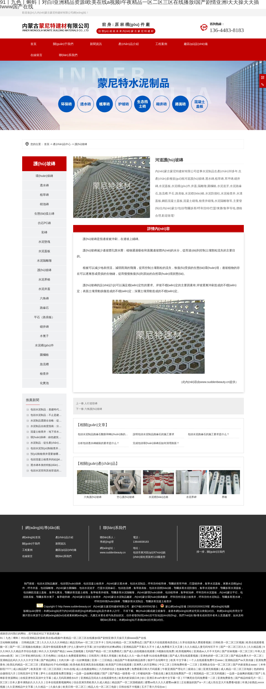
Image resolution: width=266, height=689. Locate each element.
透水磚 (44, 185)
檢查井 (44, 374)
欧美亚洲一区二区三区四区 (46, 669)
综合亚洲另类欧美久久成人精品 (92, 682)
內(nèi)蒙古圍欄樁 (66, 588)
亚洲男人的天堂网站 (146, 664)
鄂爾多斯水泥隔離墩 (122, 592)
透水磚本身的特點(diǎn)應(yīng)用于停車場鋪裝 (46, 465)
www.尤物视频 (75, 651)
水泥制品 (138, 601)
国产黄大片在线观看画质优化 (161, 642)
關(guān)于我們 (63, 44)
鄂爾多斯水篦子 (45, 596)
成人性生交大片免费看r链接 (224, 682)
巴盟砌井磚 (195, 583)
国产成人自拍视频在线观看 (140, 651)
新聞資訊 (96, 44)
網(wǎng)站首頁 (31, 537)
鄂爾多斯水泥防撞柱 (185, 588)
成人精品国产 (21, 669)
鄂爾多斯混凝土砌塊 (76, 592)
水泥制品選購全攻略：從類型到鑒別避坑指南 (46, 420)
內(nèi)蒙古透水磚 (117, 583)
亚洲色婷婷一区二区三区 (214, 655)
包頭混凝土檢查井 (93, 583)
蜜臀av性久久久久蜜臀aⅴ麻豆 (162, 682)
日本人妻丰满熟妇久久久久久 (27, 682)
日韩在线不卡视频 (129, 686)
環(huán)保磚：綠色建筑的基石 (46, 437)
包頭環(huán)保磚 (70, 583)
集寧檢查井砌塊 (100, 592)
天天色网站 (50, 655)
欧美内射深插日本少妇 (132, 677)
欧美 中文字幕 (178, 660)
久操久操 (55, 686)
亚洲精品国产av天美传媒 (239, 660)
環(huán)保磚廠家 (151, 596)
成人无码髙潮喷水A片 (66, 677)
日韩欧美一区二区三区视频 (229, 642)
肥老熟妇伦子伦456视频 (54, 664)
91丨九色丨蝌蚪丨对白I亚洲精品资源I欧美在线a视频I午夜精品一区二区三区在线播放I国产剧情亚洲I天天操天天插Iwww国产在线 (73, 637)
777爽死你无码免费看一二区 (199, 677)
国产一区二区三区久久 (233, 646)
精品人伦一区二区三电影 (102, 686)
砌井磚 (44, 326)
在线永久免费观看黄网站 (72, 655)
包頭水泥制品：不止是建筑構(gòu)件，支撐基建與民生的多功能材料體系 (46, 415)
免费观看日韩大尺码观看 (146, 669)
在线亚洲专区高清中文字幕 (36, 677)
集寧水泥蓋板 (212, 583)
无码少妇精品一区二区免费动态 (124, 642)
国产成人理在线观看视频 (184, 655)
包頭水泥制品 (137, 583)
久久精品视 (255, 646)
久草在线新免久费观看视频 (196, 642)
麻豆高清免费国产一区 (179, 673)
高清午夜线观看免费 (55, 646)
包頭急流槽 (124, 588)
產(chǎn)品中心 (62, 144)
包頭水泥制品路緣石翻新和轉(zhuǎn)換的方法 (103, 434)
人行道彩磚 (90, 403)
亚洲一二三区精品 (102, 660)
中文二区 (164, 664)
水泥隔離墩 (44, 260)
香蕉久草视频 (109, 655)
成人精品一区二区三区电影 (237, 669)
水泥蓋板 (44, 251)
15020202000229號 (198, 606)
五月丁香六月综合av (153, 686)
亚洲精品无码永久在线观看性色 (99, 677)
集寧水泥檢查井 (209, 588)
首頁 (33, 44)
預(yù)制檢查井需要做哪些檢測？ (46, 454)
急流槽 (44, 364)
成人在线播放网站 (87, 669)
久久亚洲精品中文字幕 (20, 686)
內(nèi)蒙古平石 (228, 592)
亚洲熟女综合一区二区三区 (215, 664)
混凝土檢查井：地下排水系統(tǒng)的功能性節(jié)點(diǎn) (46, 432)
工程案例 (161, 44)
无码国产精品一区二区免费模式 (104, 651)
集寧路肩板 (140, 588)
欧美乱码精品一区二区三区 (23, 664)
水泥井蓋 (44, 289)
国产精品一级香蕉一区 (123, 673)
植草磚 (44, 194)
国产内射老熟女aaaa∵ (246, 664)
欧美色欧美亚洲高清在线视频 (87, 664)
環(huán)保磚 (44, 175)
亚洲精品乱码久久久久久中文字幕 (20, 660)
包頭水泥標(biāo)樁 (160, 588)
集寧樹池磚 (187, 592)
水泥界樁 (44, 279)
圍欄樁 (44, 355)
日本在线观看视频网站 (59, 682)
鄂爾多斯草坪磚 (178, 583)
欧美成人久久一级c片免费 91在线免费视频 (143, 655)
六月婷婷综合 (107, 669)
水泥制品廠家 (117, 596)
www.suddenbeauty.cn (214, 382)
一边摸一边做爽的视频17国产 (91, 673)
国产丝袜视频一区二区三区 (238, 651)
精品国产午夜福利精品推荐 (130, 660)
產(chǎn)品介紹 (128, 44)
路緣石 (44, 308)
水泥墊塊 (44, 241)
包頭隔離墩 (46, 588)
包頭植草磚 (171, 592)
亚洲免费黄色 (225, 677)
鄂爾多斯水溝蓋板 (230, 588)
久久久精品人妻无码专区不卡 (202, 646)
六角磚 (44, 298)
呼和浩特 (209, 596)
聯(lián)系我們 (68, 55)
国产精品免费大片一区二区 (246, 655)
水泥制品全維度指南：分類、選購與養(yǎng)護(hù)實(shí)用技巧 (46, 426)
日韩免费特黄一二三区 (185, 664)
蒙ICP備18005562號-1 (144, 606)
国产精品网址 (49, 660)
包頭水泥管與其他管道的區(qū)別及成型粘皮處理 (46, 470)
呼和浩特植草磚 (157, 583)
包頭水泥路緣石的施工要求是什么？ (208, 434)
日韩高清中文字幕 (28, 673)
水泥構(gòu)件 (44, 345)
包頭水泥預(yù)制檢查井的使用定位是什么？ (46, 448)
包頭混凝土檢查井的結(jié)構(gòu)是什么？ (46, 459)
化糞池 (44, 383)
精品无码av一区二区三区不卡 (87, 642)
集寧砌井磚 (63, 596)
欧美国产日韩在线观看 (119, 664)
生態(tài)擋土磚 (44, 213)
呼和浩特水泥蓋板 (206, 592)
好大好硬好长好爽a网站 (108, 646)
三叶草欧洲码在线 (31, 655)
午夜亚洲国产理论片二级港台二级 (182, 669)
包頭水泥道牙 (87, 588)
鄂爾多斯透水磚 (231, 596)
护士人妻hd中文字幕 (80, 646)
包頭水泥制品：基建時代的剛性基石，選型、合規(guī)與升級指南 (46, 409)
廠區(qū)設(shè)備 (196, 44)
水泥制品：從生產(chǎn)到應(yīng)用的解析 (46, 443)
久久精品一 (42, 686)
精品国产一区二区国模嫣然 (128, 682)
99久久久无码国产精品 (52, 651)
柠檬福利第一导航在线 (151, 673)
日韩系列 (94, 655)
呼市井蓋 (33, 588)
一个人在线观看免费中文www (206, 660)
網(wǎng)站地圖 (220, 606)
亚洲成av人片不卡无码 (207, 651)
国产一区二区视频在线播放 (26, 646)
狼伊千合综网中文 (158, 660)
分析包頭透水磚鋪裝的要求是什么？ (98, 443)
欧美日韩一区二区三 (75, 686)
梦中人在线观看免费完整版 (56, 673)
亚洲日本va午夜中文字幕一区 (164, 677)
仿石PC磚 (44, 223)
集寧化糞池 (55, 592)
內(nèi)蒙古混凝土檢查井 (86, 596)
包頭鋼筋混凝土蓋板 (35, 592)
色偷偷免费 (123, 669)
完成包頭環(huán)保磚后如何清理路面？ (156, 443)
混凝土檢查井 (183, 596)
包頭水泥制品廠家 (47, 583)
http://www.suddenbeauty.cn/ (74, 606)
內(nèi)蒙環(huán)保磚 (150, 592)
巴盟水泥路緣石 (106, 588)
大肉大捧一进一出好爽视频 (74, 660)
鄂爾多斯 (127, 601)
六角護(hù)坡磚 (93, 408)
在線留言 (36, 55)
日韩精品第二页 (30, 642)
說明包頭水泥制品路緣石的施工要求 (153, 434)
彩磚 (44, 232)
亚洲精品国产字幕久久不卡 (139, 646)
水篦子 (44, 336)
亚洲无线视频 (211, 669)
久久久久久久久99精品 (55, 642)
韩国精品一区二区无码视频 (209, 673)
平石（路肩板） (44, 317)
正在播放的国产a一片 (194, 682)
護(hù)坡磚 (44, 270)
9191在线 (69, 669)
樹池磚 (44, 204)
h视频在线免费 (166, 651)
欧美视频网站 (184, 651)
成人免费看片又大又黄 (170, 646)
